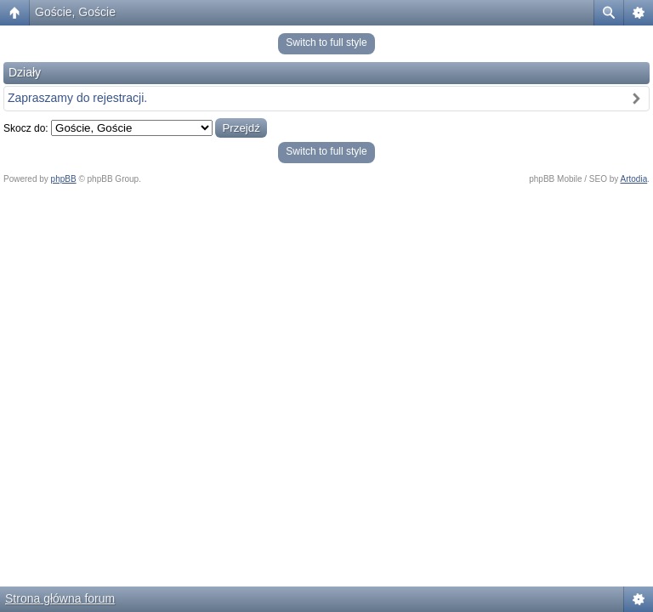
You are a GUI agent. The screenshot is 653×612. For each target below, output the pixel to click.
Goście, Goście (75, 12)
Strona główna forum (60, 598)
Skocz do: (25, 128)
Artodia (634, 179)
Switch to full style (326, 42)
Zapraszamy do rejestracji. (77, 98)
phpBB (64, 179)
